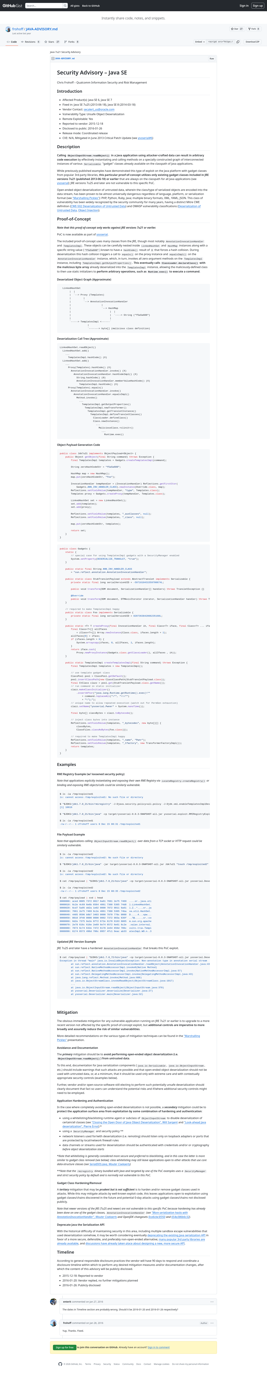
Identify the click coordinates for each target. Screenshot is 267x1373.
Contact (147, 1364)
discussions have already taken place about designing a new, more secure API (135, 1243)
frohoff (17, 29)
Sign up (258, 5)
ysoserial (62, 183)
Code (12, 41)
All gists (75, 5)
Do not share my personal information (190, 1364)
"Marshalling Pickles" (85, 198)
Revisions (30, 42)
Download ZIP (252, 41)
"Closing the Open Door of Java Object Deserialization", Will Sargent (135, 1122)
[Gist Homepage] (12, 6)
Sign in (244, 5)
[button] (238, 41)
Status (117, 1364)
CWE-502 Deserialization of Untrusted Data (98, 206)
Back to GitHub (91, 5)
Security (107, 1364)
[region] (133, 678)
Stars (52, 42)
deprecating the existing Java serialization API (176, 1235)
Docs (138, 1364)
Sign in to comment (159, 1347)
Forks (71, 42)
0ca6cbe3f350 (156, 1217)
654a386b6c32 (180, 1217)
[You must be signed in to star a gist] (237, 29)
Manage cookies (161, 1364)
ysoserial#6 (145, 138)
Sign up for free (65, 1347)
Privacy (97, 1364)
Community (128, 1364)
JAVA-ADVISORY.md (42, 29)
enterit (67, 1301)
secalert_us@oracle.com (99, 109)
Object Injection (88, 210)
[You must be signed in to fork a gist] (254, 29)
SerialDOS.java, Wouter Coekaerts (110, 1164)
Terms (88, 1364)
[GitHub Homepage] (60, 1364)
